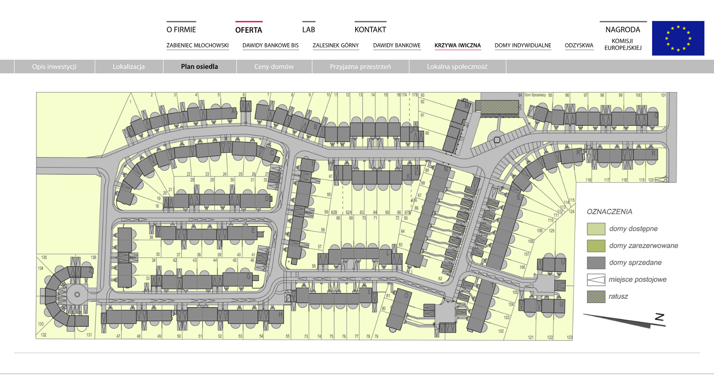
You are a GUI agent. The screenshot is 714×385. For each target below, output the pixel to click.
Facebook (704, 110)
